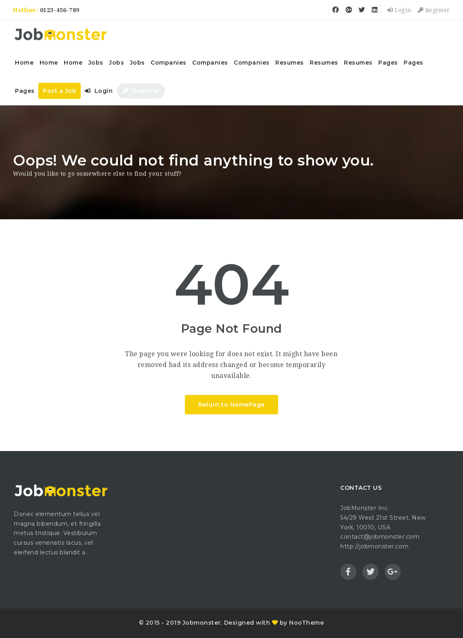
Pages (388, 62)
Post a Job (59, 90)
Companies (168, 62)
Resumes (289, 62)
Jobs (95, 62)
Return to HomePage (231, 404)
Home (24, 62)
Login (399, 10)
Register (434, 10)
